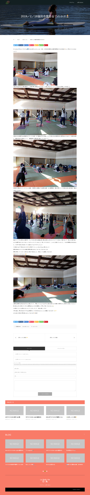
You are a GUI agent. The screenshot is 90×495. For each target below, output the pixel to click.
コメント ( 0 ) (29, 348)
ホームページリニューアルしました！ (74, 450)
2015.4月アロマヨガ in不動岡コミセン (54, 417)
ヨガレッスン (48, 19)
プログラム (71, 2)
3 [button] (46, 471)
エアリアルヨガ (14, 452)
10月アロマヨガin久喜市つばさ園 (12, 417)
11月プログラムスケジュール (32, 450)
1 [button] (43, 471)
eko (20, 326)
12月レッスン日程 (72, 417)
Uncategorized (74, 452)
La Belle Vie (45, 480)
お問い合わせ (80, 2)
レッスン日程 (33, 452)
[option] (46, 447)
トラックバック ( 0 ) (60, 348)
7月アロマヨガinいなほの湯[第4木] (33, 417)
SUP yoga (53, 454)
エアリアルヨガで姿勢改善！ (11, 450)
